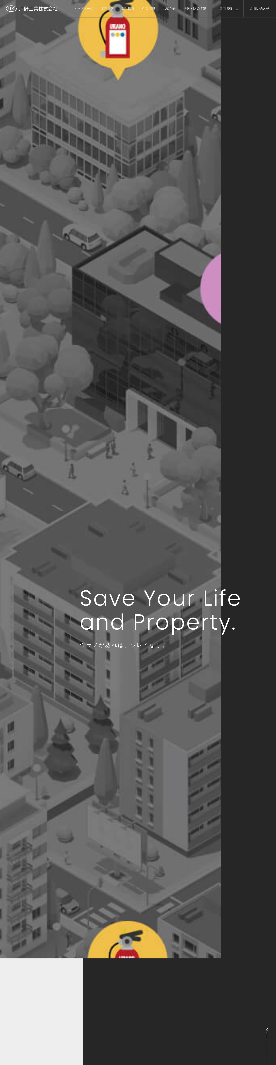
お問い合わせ (260, 8)
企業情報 (148, 8)
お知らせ (169, 8)
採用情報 (225, 8)
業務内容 (107, 8)
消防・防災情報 (194, 8)
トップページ (83, 8)
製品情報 (128, 8)
